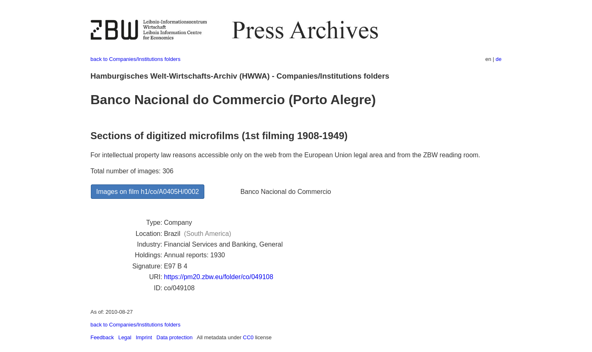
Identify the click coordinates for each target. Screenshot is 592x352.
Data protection (175, 337)
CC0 (248, 337)
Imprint (144, 337)
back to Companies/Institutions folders (135, 59)
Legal (125, 337)
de (499, 59)
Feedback (102, 337)
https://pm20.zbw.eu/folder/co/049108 (218, 276)
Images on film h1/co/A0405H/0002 (147, 191)
